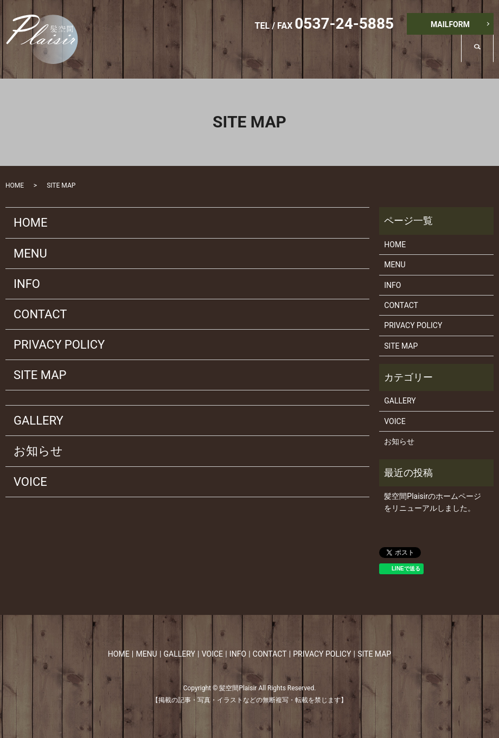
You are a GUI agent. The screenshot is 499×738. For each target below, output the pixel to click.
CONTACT (40, 314)
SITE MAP (40, 375)
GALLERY (332, 57)
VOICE (386, 57)
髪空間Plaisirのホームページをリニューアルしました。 (432, 502)
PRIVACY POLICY (59, 344)
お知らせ (38, 451)
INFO (437, 57)
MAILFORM (450, 24)
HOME (235, 57)
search (485, 56)
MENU (281, 57)
